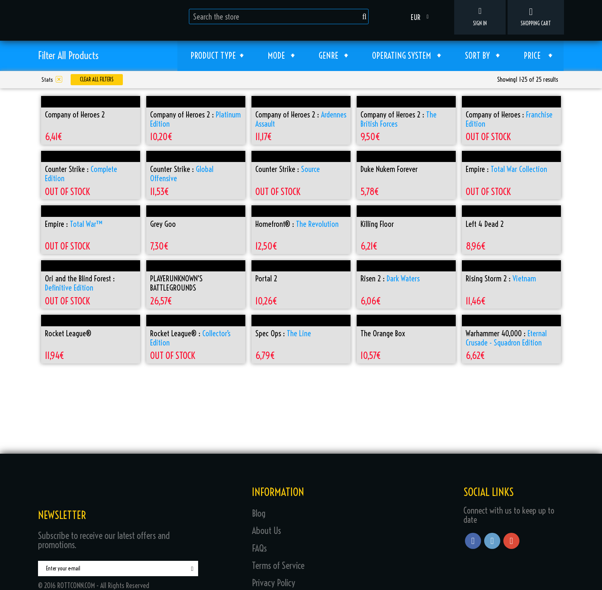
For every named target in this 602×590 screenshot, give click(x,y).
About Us (266, 530)
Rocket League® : (190, 338)
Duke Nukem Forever (389, 169)
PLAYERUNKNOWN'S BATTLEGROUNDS (176, 283)
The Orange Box (383, 333)
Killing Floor (377, 224)
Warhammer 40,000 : (506, 338)
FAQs (259, 548)
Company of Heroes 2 (75, 114)
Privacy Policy (273, 582)
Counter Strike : (81, 174)
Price (538, 57)
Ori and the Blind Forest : (80, 283)
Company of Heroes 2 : (195, 119)
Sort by (482, 57)
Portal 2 (266, 278)
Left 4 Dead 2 (485, 224)
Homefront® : (297, 224)
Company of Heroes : (509, 119)
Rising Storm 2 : (501, 278)
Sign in (480, 17)
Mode (281, 57)
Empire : (506, 169)
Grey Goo (163, 224)
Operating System (406, 57)
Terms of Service (278, 565)
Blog (259, 513)
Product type (217, 57)
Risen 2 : (390, 278)
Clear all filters (97, 79)
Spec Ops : (283, 333)
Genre (333, 57)
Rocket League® (68, 333)
